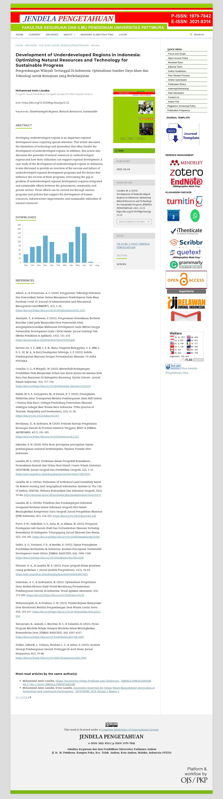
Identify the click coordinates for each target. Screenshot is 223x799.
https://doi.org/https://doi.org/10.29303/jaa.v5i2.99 (55, 595)
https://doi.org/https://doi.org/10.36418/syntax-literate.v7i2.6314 (53, 386)
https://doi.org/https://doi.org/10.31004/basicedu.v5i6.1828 (50, 637)
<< (17, 697)
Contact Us (172, 97)
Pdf (121, 150)
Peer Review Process (178, 75)
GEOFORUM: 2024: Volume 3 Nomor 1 (97, 691)
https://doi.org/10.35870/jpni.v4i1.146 (74, 516)
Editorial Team (174, 66)
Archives (52, 34)
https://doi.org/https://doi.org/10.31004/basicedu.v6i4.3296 (50, 557)
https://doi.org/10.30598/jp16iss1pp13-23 (45, 102)
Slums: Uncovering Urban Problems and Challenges (88, 680)
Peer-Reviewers (175, 93)
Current (35, 34)
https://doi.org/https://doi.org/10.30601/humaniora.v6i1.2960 (51, 657)
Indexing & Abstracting (97, 34)
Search (198, 34)
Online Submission (176, 80)
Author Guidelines (176, 71)
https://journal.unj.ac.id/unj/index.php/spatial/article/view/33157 (62, 495)
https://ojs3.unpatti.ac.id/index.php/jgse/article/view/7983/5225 (53, 474)
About (68, 34)
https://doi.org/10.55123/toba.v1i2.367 (37, 415)
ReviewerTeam (174, 62)
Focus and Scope (176, 53)
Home (19, 34)
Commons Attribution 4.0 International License (130, 729)
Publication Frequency (178, 110)
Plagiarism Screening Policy (180, 106)
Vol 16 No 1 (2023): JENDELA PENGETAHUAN (64, 45)
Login (123, 34)
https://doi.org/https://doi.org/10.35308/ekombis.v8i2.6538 (65, 536)
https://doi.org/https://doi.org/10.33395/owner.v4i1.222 (47, 436)
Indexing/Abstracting (177, 88)
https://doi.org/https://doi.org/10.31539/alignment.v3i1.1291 (50, 310)
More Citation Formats (132, 221)
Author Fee (172, 101)
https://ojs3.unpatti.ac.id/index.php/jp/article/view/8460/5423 (52, 574)
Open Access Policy (177, 58)
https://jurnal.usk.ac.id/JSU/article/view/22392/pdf (45, 340)
